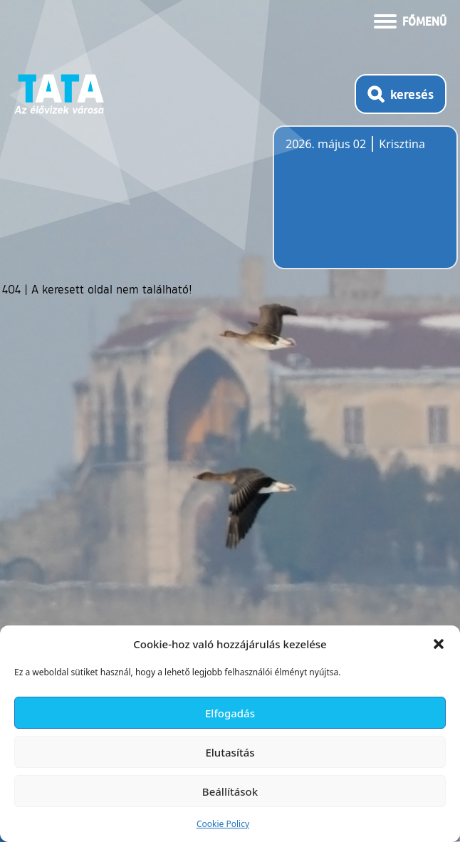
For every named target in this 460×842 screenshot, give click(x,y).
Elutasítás (229, 752)
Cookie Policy (223, 824)
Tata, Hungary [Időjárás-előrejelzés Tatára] (365, 205)
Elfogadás (230, 713)
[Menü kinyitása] (410, 20)
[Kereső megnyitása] (400, 94)
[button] (439, 644)
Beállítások (230, 791)
